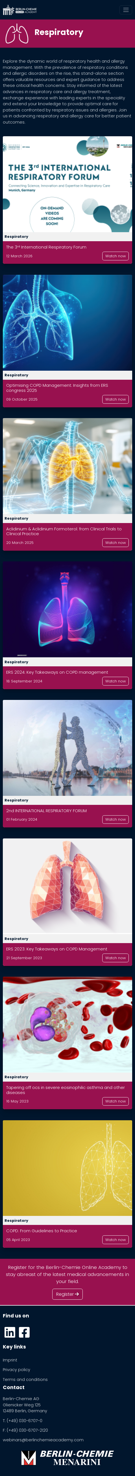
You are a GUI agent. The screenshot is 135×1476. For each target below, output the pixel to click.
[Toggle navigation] (125, 9)
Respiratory (16, 236)
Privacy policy (16, 1369)
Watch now (115, 256)
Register (67, 1294)
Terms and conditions (25, 1379)
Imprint (10, 1360)
